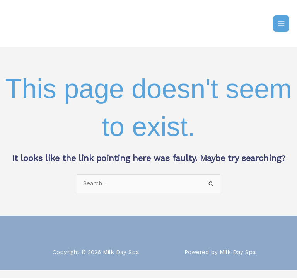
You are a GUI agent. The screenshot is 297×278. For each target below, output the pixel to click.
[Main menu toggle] (281, 23)
